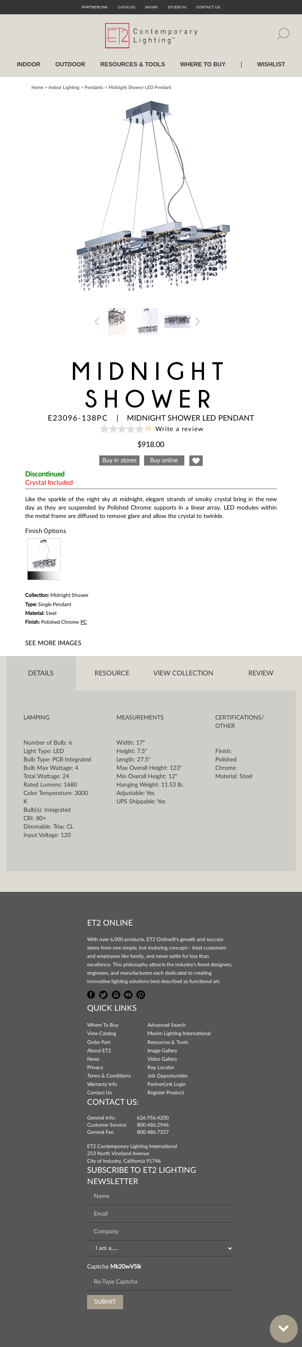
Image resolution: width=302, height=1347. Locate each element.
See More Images (53, 643)
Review (261, 673)
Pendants (94, 87)
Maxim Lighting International (179, 1033)
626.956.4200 (153, 1117)
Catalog (126, 7)
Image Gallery (162, 1050)
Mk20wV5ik (125, 1267)
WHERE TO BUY (203, 64)
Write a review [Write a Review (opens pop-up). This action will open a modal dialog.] (179, 429)
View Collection (183, 673)
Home (37, 87)
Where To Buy (103, 1025)
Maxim (151, 7)
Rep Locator (160, 1067)
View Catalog (101, 1033)
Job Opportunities (167, 1075)
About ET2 (99, 1050)
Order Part (98, 1042)
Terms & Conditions (109, 1075)
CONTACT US (208, 7)
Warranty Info (102, 1084)
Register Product (165, 1092)
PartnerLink (95, 7)
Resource (112, 673)
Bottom (279, 1324)
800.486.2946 (153, 1124)
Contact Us (99, 1092)
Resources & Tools (167, 1042)
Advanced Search (166, 1025)
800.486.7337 (153, 1132)
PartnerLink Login (166, 1084)
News (93, 1059)
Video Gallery (162, 1059)
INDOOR (28, 64)
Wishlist (271, 64)
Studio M (177, 7)
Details (41, 673)
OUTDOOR (70, 64)
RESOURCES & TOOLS (132, 64)
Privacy (95, 1067)
